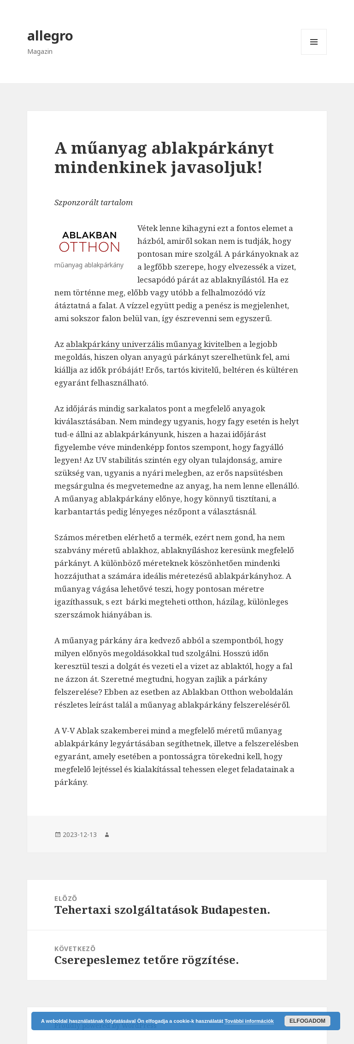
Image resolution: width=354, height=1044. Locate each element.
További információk (249, 1021)
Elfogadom (307, 1021)
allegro (50, 35)
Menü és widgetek (314, 54)
